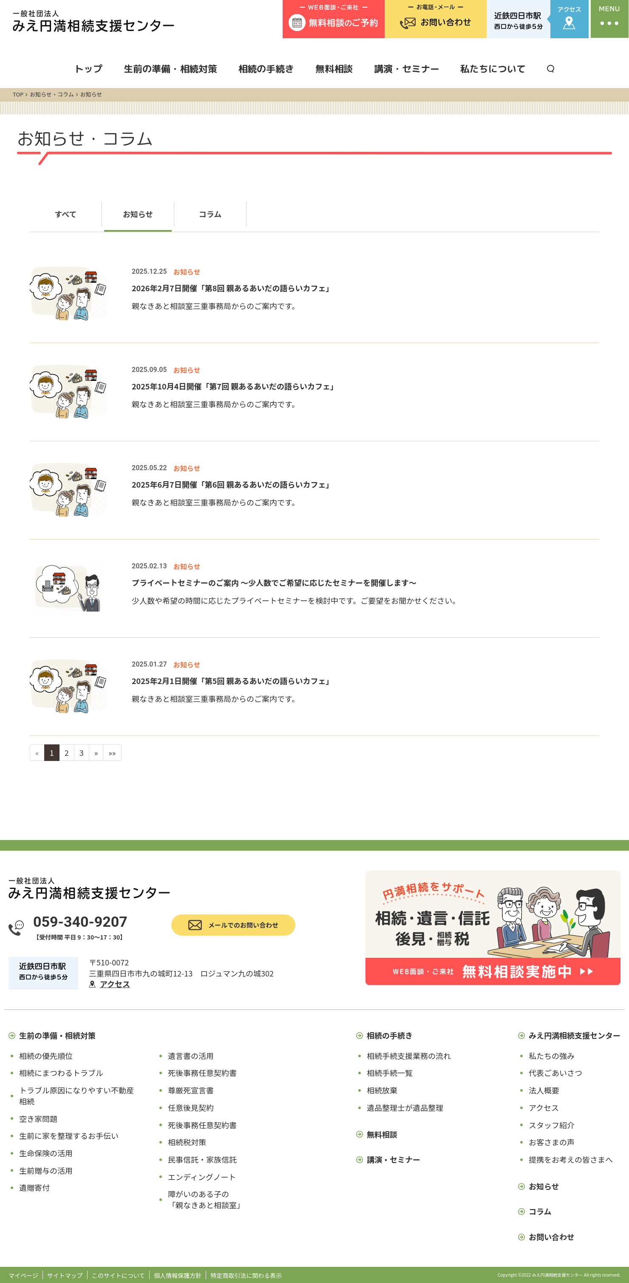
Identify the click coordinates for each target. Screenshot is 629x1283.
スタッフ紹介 (552, 1124)
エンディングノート (202, 1176)
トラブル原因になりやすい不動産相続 (76, 1095)
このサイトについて (118, 1275)
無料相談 (334, 68)
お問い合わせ (552, 1236)
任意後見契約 (191, 1107)
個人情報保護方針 (177, 1275)
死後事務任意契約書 (202, 1072)
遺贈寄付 (34, 1187)
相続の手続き (266, 68)
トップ (88, 68)
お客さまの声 (552, 1141)
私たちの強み (552, 1055)
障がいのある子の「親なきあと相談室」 (206, 1199)
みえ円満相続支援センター (574, 1035)
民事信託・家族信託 (202, 1159)
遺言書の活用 (191, 1055)
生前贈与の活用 (46, 1170)
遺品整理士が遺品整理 (405, 1107)
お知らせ (138, 213)
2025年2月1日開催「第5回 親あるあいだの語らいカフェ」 (232, 680)
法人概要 (544, 1090)
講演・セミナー (406, 68)
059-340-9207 (80, 921)
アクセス (115, 983)
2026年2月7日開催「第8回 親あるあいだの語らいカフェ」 (232, 287)
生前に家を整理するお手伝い (69, 1135)
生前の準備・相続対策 (170, 68)
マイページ (23, 1275)
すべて (65, 213)
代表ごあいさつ (555, 1072)
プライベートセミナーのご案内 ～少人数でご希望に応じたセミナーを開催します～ (274, 582)
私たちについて (493, 68)
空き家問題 (38, 1118)
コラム (210, 213)
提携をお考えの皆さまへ (571, 1159)
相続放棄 (382, 1090)
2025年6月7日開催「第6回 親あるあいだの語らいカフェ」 (232, 484)
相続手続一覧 (390, 1072)
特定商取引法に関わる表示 (246, 1275)
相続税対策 (187, 1141)
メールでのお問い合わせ (243, 924)
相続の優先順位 (46, 1055)
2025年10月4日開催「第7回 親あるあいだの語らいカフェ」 (235, 386)
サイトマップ (65, 1275)
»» (112, 752)
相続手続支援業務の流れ (409, 1055)
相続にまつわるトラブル (61, 1072)
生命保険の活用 (46, 1152)
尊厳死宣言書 (191, 1090)
